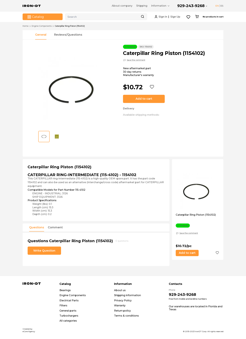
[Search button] (142, 17)
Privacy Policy (123, 300)
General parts (67, 310)
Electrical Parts (69, 300)
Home (26, 26)
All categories (68, 320)
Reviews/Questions (68, 34)
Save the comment (136, 60)
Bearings (65, 290)
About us (120, 290)
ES (221, 5)
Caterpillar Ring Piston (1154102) (196, 214)
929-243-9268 (191, 5)
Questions (36, 227)
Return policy (122, 310)
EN (217, 5)
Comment (55, 227)
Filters (63, 305)
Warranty (120, 305)
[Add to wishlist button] (152, 87)
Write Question (44, 250)
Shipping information (127, 295)
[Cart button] (197, 17)
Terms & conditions (126, 315)
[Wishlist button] (188, 17)
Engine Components (42, 26)
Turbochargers (68, 315)
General (40, 34)
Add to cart (144, 98)
